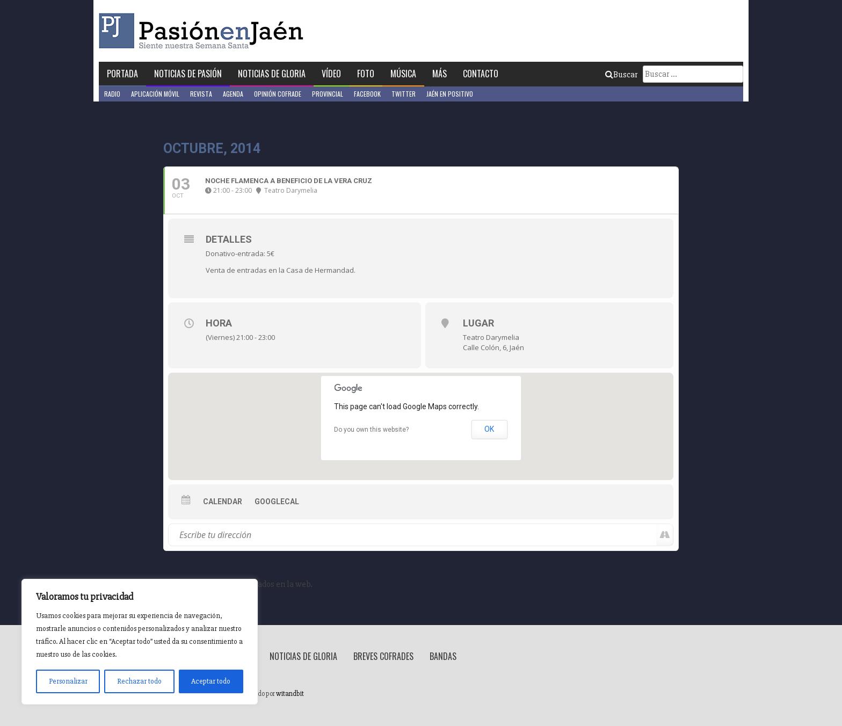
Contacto (480, 73)
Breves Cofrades (383, 656)
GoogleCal (277, 501)
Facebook (367, 93)
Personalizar (68, 681)
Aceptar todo (210, 681)
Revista (201, 93)
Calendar (222, 501)
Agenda (233, 93)
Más (439, 73)
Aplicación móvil (155, 93)
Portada (122, 73)
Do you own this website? (371, 429)
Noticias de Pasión (188, 73)
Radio (112, 93)
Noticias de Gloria (272, 73)
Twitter (403, 93)
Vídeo (331, 73)
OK (489, 429)
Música (403, 73)
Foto (365, 73)
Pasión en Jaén (204, 31)
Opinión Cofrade (277, 93)
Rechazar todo (139, 681)
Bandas (443, 656)
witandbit (290, 693)
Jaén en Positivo (449, 93)
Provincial (327, 93)
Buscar (621, 74)
